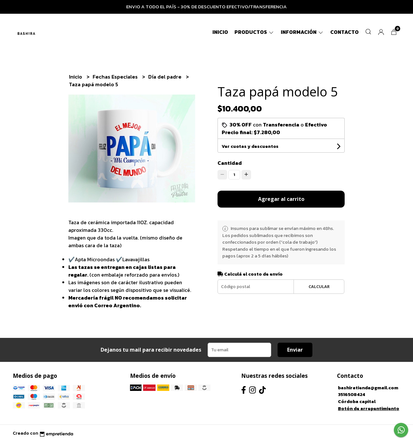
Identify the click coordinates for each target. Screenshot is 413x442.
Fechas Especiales (116, 76)
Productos (254, 32)
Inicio (220, 32)
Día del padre (165, 76)
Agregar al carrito (281, 198)
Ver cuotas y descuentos (250, 146)
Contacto (344, 32)
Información (302, 32)
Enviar (295, 349)
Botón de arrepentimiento (368, 408)
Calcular (319, 286)
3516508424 (351, 394)
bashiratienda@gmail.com (368, 387)
